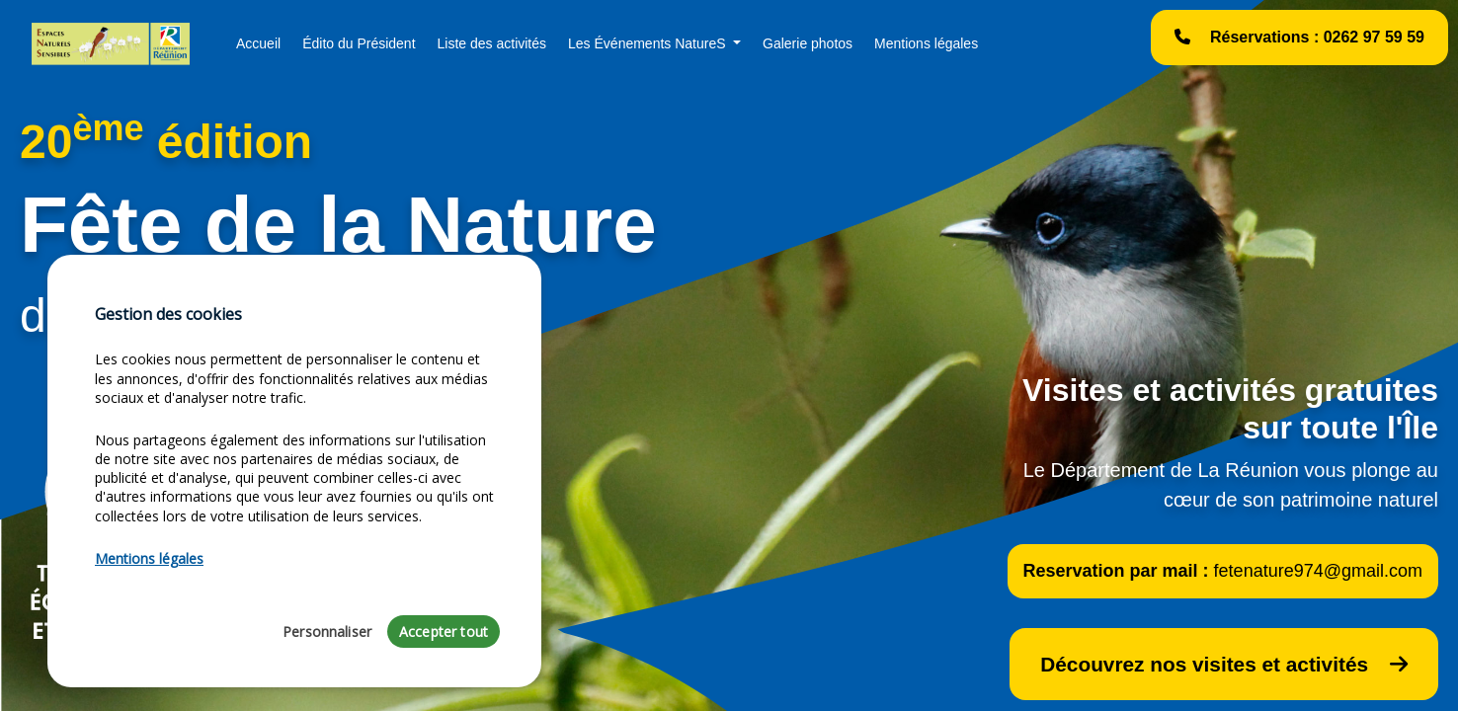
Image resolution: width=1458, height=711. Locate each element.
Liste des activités (492, 43)
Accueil (258, 43)
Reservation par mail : (1222, 571)
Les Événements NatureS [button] (648, 43)
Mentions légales (926, 43)
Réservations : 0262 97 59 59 (1299, 37)
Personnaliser (327, 631)
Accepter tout (443, 631)
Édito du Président (358, 43)
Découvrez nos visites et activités (1224, 664)
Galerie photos (807, 43)
